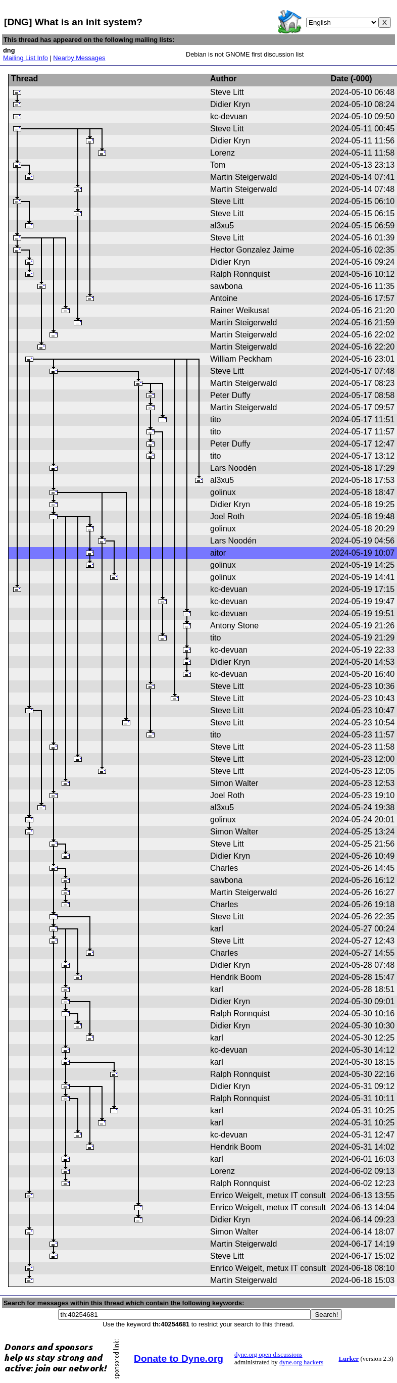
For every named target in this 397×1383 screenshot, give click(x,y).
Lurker (348, 1358)
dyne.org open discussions (268, 1354)
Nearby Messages (79, 58)
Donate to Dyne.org (178, 1358)
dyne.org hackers (301, 1362)
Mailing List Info (25, 58)
